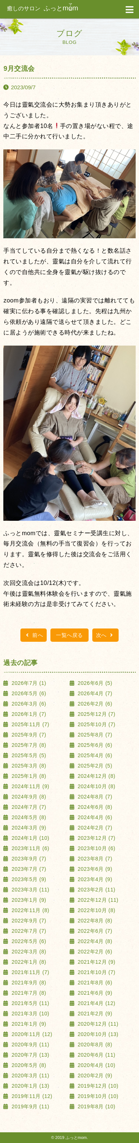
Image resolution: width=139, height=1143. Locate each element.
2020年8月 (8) (94, 1044)
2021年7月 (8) (28, 993)
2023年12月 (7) (95, 838)
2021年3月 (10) (29, 1013)
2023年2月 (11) (95, 890)
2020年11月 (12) (31, 1034)
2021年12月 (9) (95, 962)
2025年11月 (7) (29, 724)
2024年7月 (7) (28, 807)
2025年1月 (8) (28, 776)
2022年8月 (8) (94, 921)
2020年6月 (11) (95, 1055)
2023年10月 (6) (95, 848)
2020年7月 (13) (29, 1055)
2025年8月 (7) (94, 735)
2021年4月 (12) (95, 1003)
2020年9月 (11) (29, 1044)
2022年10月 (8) (95, 910)
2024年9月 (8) (28, 797)
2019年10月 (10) (97, 1096)
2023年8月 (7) (94, 859)
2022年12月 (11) (97, 900)
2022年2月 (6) (94, 952)
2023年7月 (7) (28, 869)
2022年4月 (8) (94, 941)
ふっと (42, 8)
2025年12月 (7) (95, 714)
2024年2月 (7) (94, 828)
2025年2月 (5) (94, 766)
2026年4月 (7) (94, 693)
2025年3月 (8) (28, 766)
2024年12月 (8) (95, 776)
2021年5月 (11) (29, 1003)
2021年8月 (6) (94, 983)
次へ (105, 635)
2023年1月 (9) (28, 900)
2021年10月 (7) (95, 972)
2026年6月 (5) (94, 683)
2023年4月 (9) (94, 879)
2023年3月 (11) (29, 890)
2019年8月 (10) (95, 1106)
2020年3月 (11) (29, 1075)
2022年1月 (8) (28, 962)
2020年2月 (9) (94, 1075)
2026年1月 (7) (28, 714)
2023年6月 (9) (94, 869)
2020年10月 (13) (97, 1034)
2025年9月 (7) (28, 735)
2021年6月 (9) (94, 993)
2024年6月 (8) (94, 807)
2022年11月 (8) (29, 910)
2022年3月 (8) (28, 952)
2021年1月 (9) (28, 1024)
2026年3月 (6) (28, 704)
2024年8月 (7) (94, 797)
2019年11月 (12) (31, 1096)
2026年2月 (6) (94, 704)
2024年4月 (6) (94, 817)
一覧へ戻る (69, 635)
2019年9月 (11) (29, 1106)
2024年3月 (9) (28, 828)
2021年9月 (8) (28, 983)
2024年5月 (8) (28, 817)
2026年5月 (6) (28, 693)
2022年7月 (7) (28, 931)
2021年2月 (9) (94, 1013)
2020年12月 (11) (97, 1024)
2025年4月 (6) (94, 755)
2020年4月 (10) (95, 1065)
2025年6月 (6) (94, 745)
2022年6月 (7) (94, 931)
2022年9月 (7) (28, 921)
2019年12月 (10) (97, 1086)
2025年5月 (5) (28, 755)
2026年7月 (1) (28, 683)
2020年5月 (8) (28, 1065)
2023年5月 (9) (28, 879)
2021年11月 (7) (29, 972)
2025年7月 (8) (28, 745)
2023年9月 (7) (28, 859)
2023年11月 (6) (29, 848)
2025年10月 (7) (95, 724)
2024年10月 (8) (95, 786)
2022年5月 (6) (28, 941)
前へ (33, 635)
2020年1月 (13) (29, 1086)
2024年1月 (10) (29, 838)
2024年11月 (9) (29, 786)
